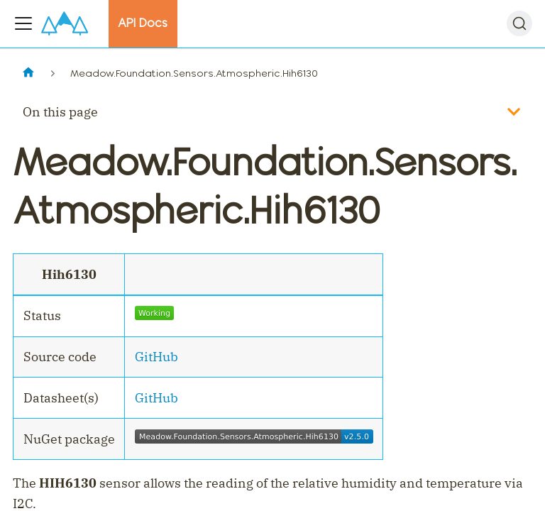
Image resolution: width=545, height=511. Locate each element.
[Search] (519, 23)
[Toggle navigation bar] (23, 23)
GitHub (156, 356)
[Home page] (28, 73)
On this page (60, 112)
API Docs (142, 23)
